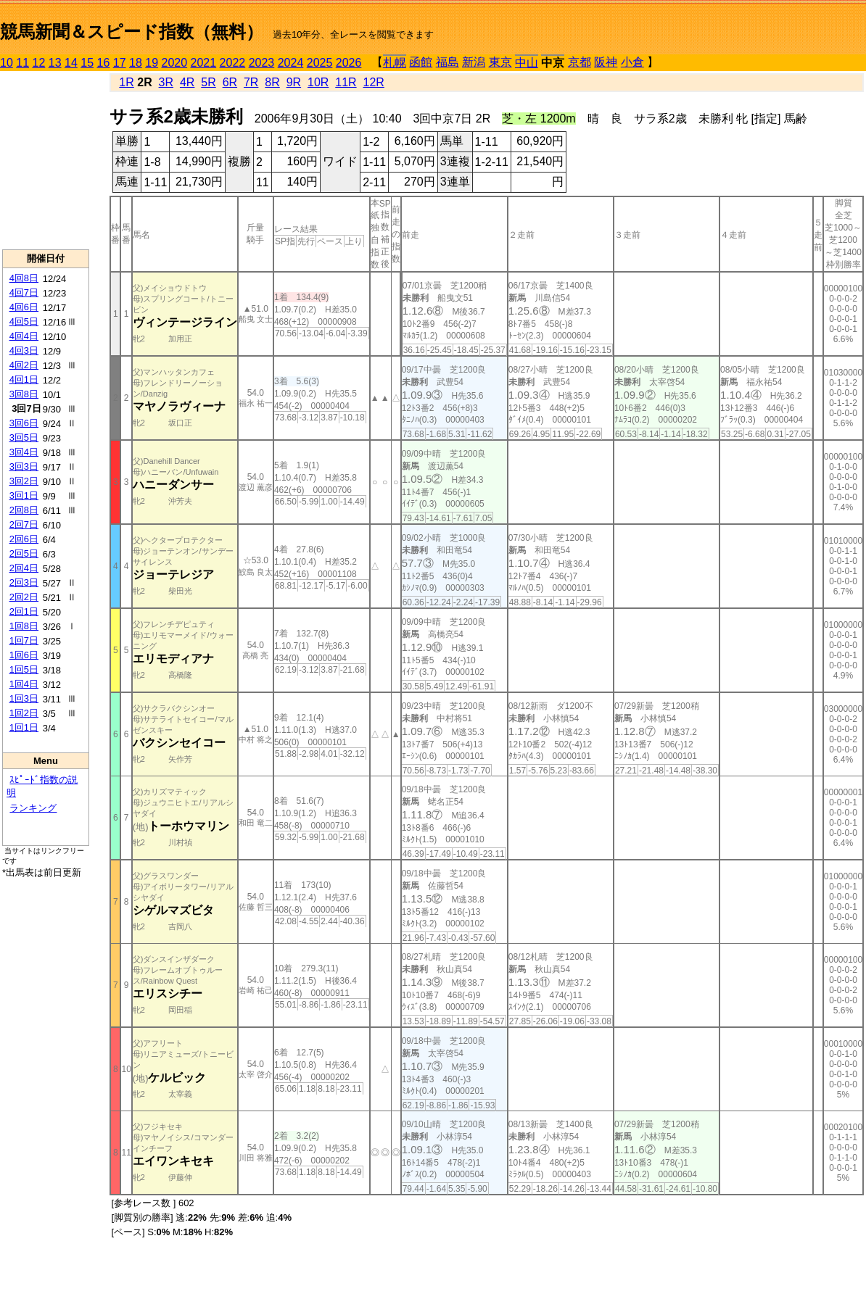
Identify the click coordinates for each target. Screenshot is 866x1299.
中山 (526, 63)
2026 (349, 63)
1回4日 (23, 683)
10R (318, 82)
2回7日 (23, 524)
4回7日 (23, 292)
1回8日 (23, 626)
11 (22, 63)
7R (251, 82)
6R (230, 82)
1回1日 (23, 727)
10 (6, 63)
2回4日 (23, 568)
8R (272, 82)
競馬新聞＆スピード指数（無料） (131, 31)
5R (208, 82)
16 (103, 63)
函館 (420, 62)
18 (135, 63)
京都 (579, 62)
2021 (204, 63)
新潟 (473, 62)
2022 (233, 63)
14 (71, 63)
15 (87, 63)
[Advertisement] (45, 160)
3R (166, 82)
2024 (291, 63)
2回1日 (23, 611)
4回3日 (23, 350)
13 (55, 63)
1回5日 (23, 669)
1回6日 (23, 655)
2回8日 (23, 510)
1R (126, 82)
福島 (447, 62)
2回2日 (23, 597)
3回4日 (23, 452)
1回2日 (23, 712)
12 (39, 63)
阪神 (605, 62)
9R (293, 82)
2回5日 (23, 553)
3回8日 (23, 394)
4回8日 (23, 278)
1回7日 (23, 640)
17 (119, 63)
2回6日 (23, 539)
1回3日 (23, 698)
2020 (175, 63)
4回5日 (23, 321)
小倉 (632, 62)
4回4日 (23, 336)
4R (187, 82)
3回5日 (23, 437)
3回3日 (23, 466)
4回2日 (23, 365)
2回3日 (23, 582)
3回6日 (23, 423)
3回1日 (23, 495)
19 (151, 63)
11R (345, 82)
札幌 (394, 63)
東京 (500, 62)
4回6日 (23, 307)
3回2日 (23, 481)
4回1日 (23, 379)
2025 (320, 63)
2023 (262, 63)
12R (373, 82)
